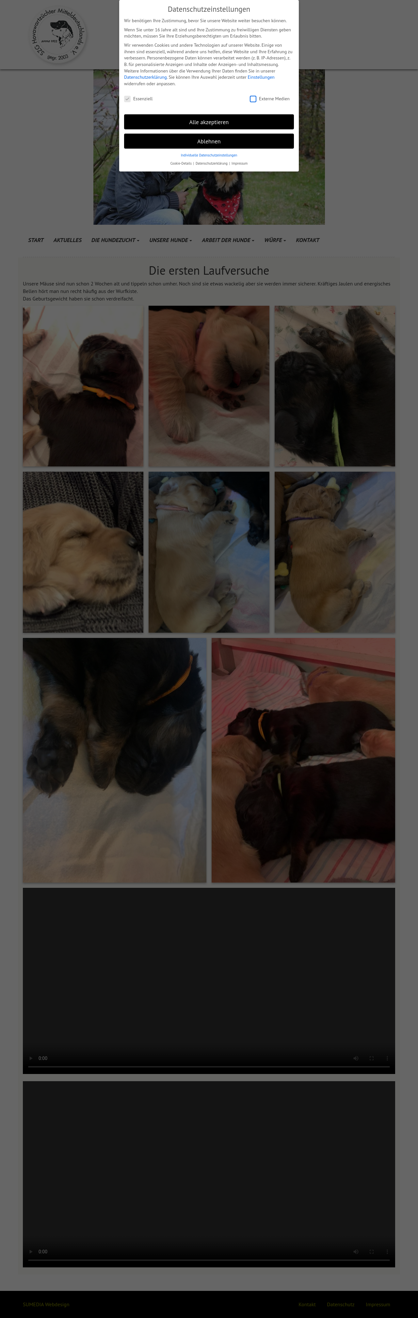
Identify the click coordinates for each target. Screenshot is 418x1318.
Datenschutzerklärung (145, 77)
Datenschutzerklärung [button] (212, 163)
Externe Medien (270, 99)
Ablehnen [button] (208, 141)
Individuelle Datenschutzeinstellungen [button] (209, 155)
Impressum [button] (240, 163)
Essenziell (138, 99)
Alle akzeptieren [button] (209, 122)
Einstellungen (261, 77)
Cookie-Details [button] (181, 163)
